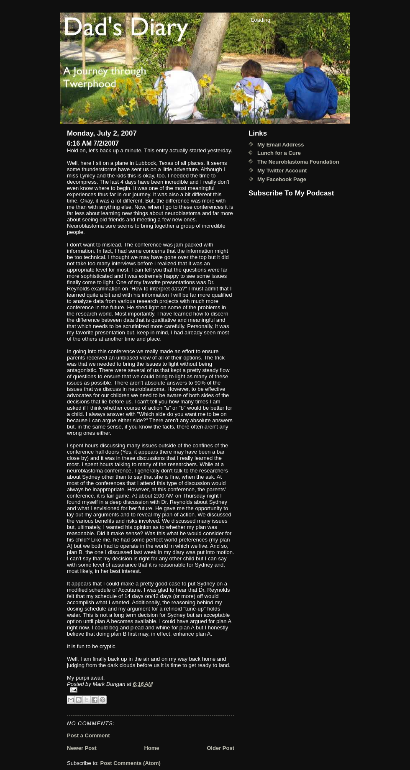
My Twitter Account (282, 170)
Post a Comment (88, 735)
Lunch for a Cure (279, 153)
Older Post (220, 748)
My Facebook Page (281, 179)
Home (151, 748)
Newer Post (82, 748)
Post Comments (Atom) (130, 763)
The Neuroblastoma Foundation (298, 162)
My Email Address (280, 144)
